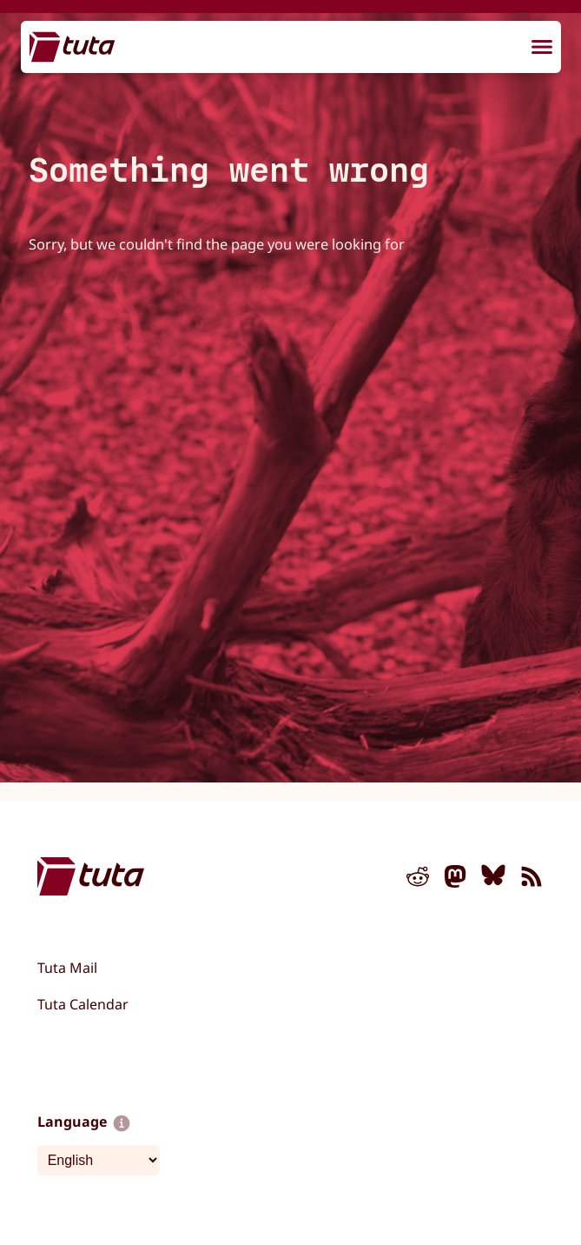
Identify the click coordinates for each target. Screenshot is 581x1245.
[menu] (541, 48)
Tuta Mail (67, 967)
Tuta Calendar (83, 1004)
